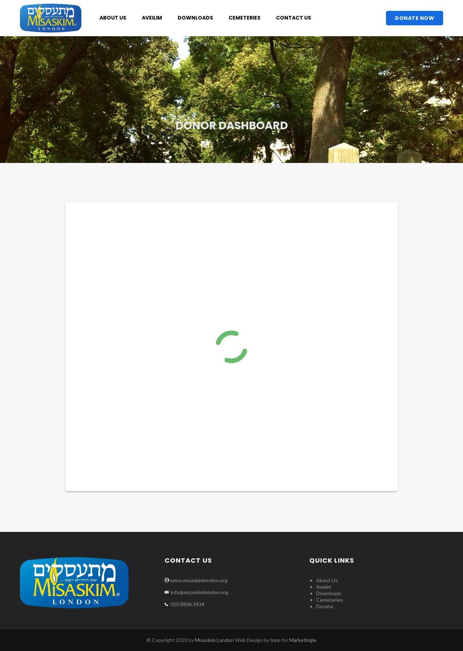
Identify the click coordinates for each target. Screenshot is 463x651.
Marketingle (303, 640)
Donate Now (414, 18)
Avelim (323, 587)
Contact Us (293, 17)
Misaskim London (214, 640)
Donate (324, 606)
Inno (275, 640)
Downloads (195, 17)
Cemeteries (244, 17)
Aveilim (152, 17)
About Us (112, 17)
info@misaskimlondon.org (199, 592)
